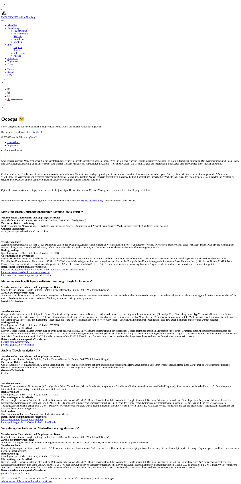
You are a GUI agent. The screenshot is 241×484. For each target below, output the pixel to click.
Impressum (12, 145)
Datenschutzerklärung (92, 200)
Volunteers (12, 58)
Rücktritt (18, 36)
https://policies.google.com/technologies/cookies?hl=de (28, 422)
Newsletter (19, 39)
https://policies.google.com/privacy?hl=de (22, 419)
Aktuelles (12, 25)
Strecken (18, 50)
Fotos (10, 64)
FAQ (9, 74)
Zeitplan (18, 47)
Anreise (17, 55)
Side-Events (19, 53)
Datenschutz (13, 142)
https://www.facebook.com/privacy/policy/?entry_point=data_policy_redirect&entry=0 (44, 269)
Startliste (18, 42)
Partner (10, 69)
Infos (9, 44)
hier (134, 200)
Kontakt (11, 72)
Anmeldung (13, 28)
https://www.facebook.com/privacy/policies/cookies (26, 275)
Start (28, 132)
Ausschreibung (21, 33)
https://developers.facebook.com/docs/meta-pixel (25, 272)
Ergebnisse (12, 61)
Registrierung (20, 31)
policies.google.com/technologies (17, 344)
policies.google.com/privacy (15, 342)
